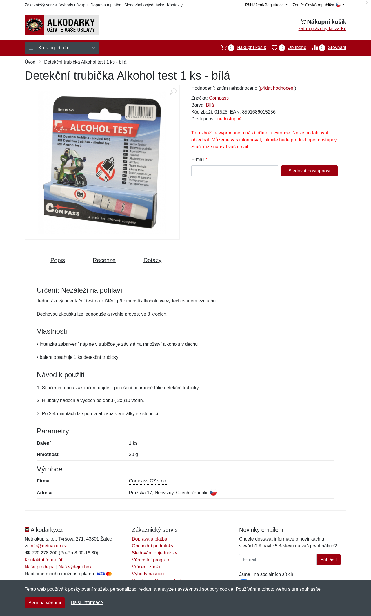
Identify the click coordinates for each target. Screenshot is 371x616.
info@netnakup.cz (48, 545)
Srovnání (326, 48)
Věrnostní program (151, 559)
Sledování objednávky (144, 5)
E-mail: (198, 159)
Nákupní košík (240, 48)
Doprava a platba (105, 5)
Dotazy (152, 260)
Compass (219, 98)
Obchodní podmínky (152, 545)
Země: (318, 5)
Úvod (30, 62)
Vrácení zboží (146, 566)
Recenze (104, 260)
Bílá (210, 104)
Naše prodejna (40, 566)
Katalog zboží (62, 48)
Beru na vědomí (44, 602)
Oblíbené (286, 48)
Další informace (87, 602)
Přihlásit (328, 559)
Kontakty (175, 5)
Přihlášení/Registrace (266, 5)
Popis (57, 260)
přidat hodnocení (277, 88)
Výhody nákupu (73, 5)
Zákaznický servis (41, 5)
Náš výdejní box (75, 566)
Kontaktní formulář (44, 559)
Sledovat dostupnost (309, 170)
